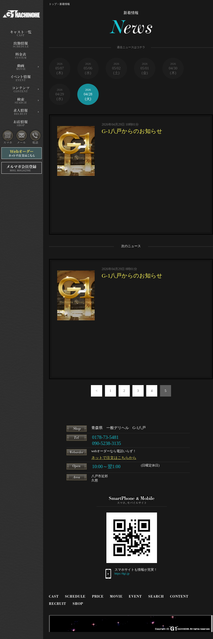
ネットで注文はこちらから (113, 458)
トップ (53, 4)
